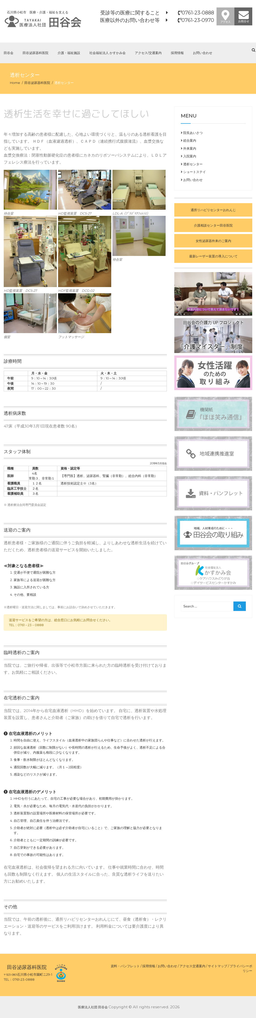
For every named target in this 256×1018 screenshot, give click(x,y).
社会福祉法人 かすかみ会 (107, 53)
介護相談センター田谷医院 (213, 225)
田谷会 (8, 53)
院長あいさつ (192, 133)
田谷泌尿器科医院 (35, 53)
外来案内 (188, 148)
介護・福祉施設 (69, 53)
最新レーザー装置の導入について (213, 256)
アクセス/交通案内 (148, 53)
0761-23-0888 (198, 13)
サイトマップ (217, 966)
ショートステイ (193, 172)
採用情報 (177, 53)
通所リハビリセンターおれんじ (213, 210)
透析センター (192, 164)
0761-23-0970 (198, 20)
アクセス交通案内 (192, 966)
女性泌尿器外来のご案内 (213, 241)
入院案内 (188, 156)
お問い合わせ (202, 53)
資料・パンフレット (125, 966)
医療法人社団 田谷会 (93, 1007)
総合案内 (188, 140)
